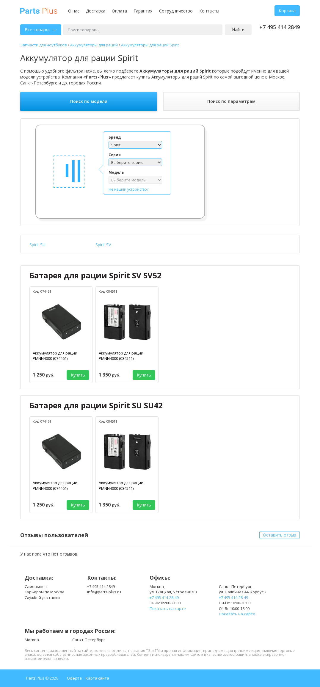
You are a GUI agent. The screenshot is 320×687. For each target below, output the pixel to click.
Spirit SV (103, 244)
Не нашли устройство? (128, 189)
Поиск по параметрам (231, 101)
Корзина (287, 10)
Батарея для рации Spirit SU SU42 (96, 405)
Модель (116, 172)
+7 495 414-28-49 (164, 597)
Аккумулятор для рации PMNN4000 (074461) (55, 355)
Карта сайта (97, 678)
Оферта (74, 678)
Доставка (95, 11)
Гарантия (143, 11)
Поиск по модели (88, 101)
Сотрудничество (176, 11)
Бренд (115, 137)
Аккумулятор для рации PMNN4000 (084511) (121, 355)
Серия (115, 154)
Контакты (209, 11)
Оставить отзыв (279, 535)
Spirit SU (37, 244)
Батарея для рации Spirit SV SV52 (95, 275)
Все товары (41, 29)
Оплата (119, 11)
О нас (73, 11)
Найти (238, 29)
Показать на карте (168, 608)
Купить (78, 375)
